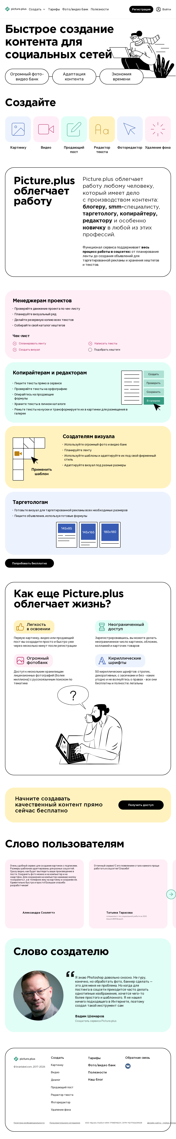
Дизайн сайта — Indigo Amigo (161, 1122)
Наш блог (95, 1079)
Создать (35, 9)
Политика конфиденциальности (29, 1122)
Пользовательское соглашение (65, 1122)
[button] (171, 895)
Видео (55, 1072)
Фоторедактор (60, 1102)
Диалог (55, 1079)
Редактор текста (62, 1094)
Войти (163, 9)
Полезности (100, 9)
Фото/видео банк (75, 9)
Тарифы (54, 9)
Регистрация (141, 9)
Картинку (57, 1064)
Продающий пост (62, 1087)
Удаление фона (61, 1109)
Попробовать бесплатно (30, 562)
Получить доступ (140, 804)
